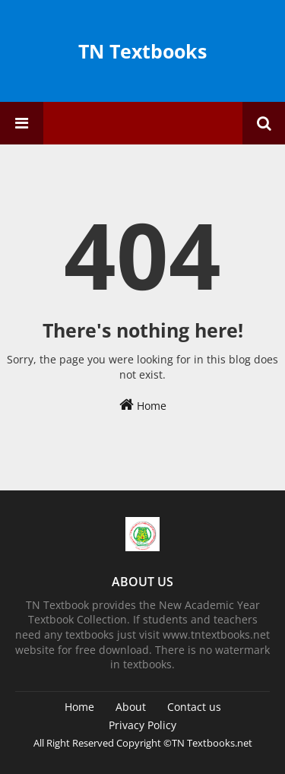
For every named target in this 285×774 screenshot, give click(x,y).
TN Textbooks (142, 51)
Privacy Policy (142, 725)
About (131, 706)
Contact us (194, 706)
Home (142, 405)
